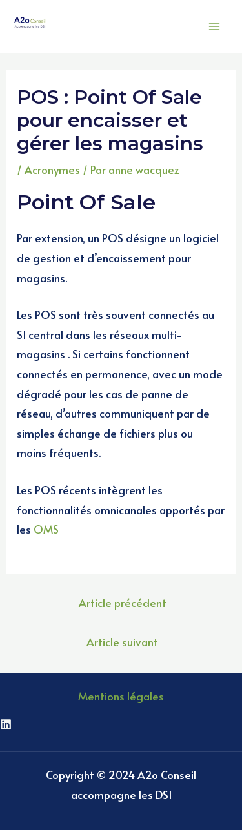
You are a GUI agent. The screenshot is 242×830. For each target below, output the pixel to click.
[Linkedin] (6, 724)
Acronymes (52, 169)
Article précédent (122, 602)
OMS (46, 529)
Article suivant (122, 642)
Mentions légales (121, 696)
